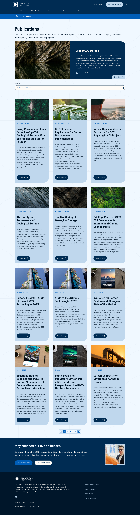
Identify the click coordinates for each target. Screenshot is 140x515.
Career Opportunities (91, 485)
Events (80, 11)
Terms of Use (34, 507)
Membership (52, 11)
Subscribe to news (43, 463)
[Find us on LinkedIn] (16, 497)
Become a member (23, 463)
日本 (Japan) (98, 4)
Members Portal (114, 4)
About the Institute (90, 489)
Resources (68, 11)
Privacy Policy (20, 507)
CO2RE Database (90, 498)
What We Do (36, 11)
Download (119, 77)
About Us (20, 11)
